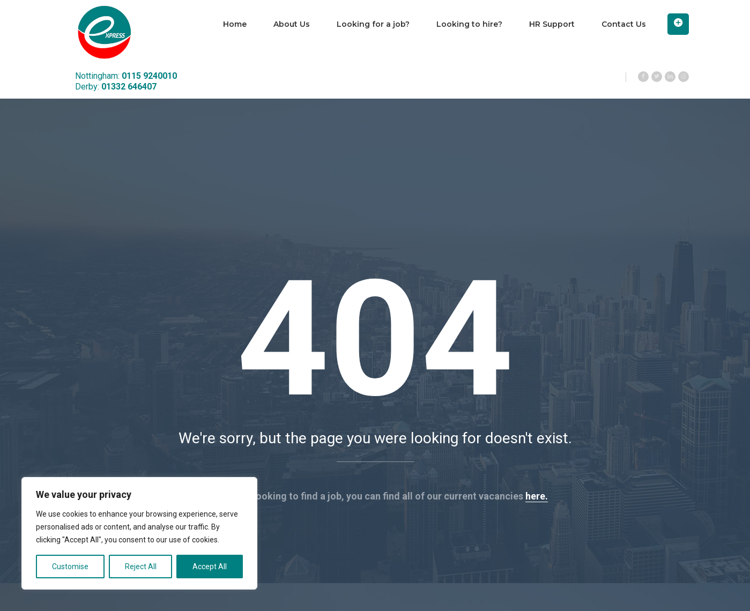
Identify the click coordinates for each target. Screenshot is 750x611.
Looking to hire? (469, 24)
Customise (70, 566)
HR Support (552, 24)
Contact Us (624, 24)
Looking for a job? (373, 24)
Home (235, 24)
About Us (291, 24)
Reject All (141, 566)
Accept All (209, 566)
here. (536, 496)
